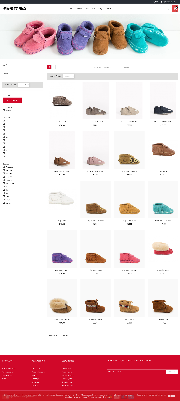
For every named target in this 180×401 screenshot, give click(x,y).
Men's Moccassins (7, 372)
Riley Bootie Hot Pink (129, 270)
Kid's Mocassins (7, 375)
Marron (8, 203)
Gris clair (9, 170)
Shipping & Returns (68, 375)
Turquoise (9, 167)
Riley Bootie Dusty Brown (95, 221)
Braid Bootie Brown (95, 319)
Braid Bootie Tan (129, 319)
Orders (34, 375)
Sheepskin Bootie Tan (62, 319)
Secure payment (67, 379)
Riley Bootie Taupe (129, 221)
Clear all (12, 100)
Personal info (36, 369)
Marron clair (10, 183)
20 (6, 130)
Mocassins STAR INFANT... (95, 122)
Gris (7, 190)
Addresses (35, 382)
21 (6, 134)
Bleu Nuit (9, 173)
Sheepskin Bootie (163, 270)
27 (6, 153)
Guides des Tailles (68, 385)
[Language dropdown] (156, 2)
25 (6, 147)
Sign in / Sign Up (169, 2)
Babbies (4, 379)
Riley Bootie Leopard (129, 171)
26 (6, 150)
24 (6, 143)
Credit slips (35, 379)
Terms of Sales (66, 369)
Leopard (9, 177)
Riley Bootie (163, 171)
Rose (7, 193)
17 (6, 121)
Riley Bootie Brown (95, 270)
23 (6, 140)
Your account (38, 361)
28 (6, 156)
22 (6, 137)
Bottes (5, 74)
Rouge (8, 196)
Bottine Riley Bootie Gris (62, 122)
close (171, 396)
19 (6, 127)
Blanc (8, 186)
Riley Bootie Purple (61, 270)
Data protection (67, 372)
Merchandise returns (38, 372)
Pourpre (9, 180)
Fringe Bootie (163, 319)
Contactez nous (67, 382)
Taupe (8, 199)
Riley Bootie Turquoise (163, 221)
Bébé (4, 65)
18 (6, 124)
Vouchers (35, 385)
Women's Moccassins (9, 369)
